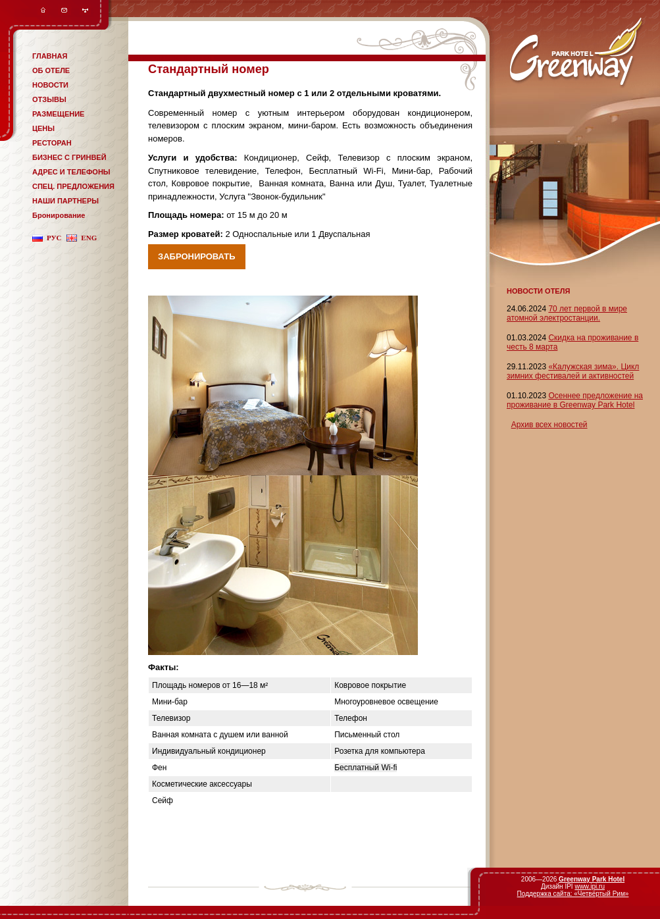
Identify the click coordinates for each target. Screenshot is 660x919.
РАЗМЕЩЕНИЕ (58, 114)
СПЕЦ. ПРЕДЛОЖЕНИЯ (73, 186)
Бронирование (58, 215)
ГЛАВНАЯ (49, 56)
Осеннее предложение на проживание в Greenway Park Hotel (575, 400)
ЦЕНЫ (43, 128)
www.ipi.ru (589, 886)
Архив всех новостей (549, 424)
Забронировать (197, 256)
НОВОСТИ (50, 85)
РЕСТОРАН (52, 143)
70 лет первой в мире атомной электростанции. (567, 313)
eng (89, 238)
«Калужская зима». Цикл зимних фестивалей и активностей (573, 371)
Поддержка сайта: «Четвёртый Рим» (573, 893)
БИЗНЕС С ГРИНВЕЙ (69, 157)
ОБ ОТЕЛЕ (51, 70)
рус (54, 238)
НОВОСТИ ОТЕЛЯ (538, 291)
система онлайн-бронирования (171, 58)
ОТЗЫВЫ (49, 99)
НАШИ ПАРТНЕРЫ (65, 201)
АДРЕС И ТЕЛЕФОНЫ (71, 172)
